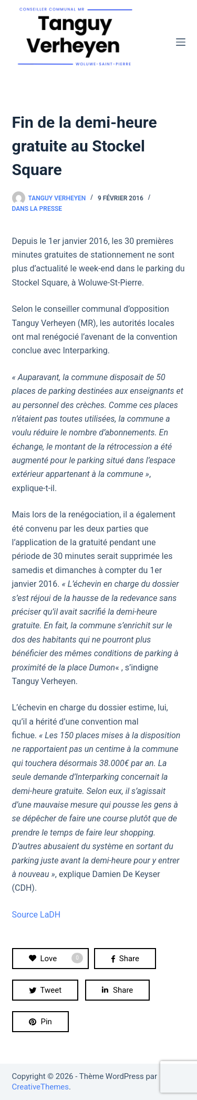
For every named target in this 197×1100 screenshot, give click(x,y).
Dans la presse (37, 208)
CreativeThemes (40, 1087)
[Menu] (180, 42)
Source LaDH (36, 915)
